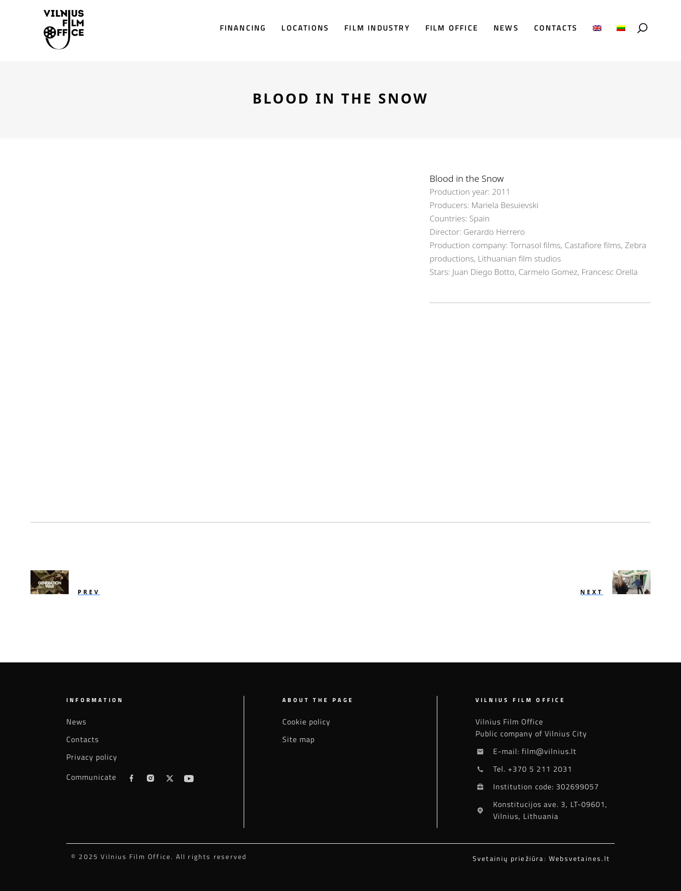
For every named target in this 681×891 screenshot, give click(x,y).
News (506, 27)
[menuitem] (597, 27)
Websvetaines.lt (579, 858)
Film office (451, 27)
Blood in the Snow (467, 178)
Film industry (377, 27)
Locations (305, 27)
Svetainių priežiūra (508, 858)
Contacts (556, 27)
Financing (243, 27)
